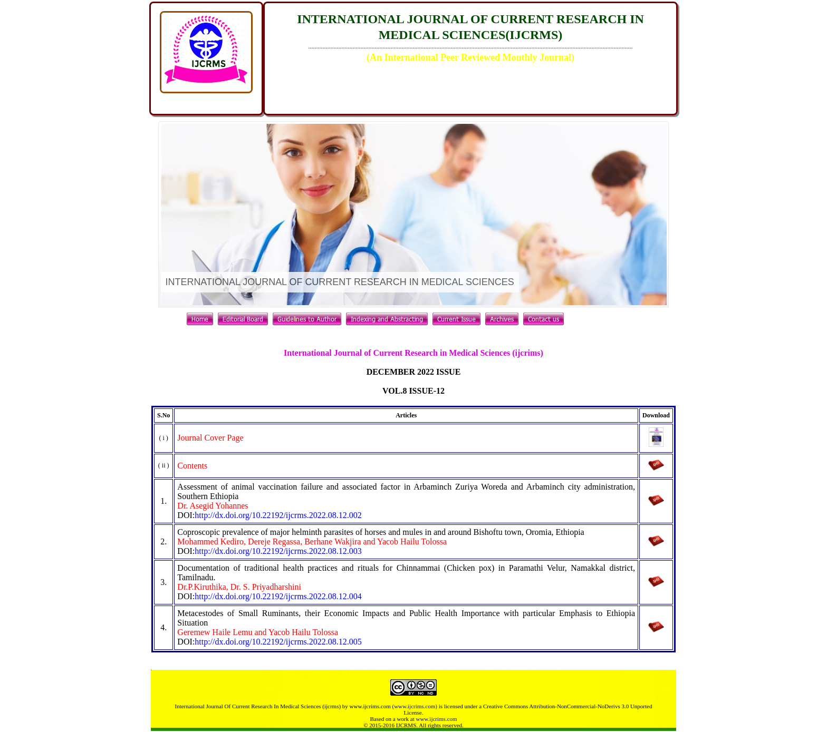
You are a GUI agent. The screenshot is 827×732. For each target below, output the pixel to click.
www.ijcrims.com (436, 719)
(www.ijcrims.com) (414, 706)
